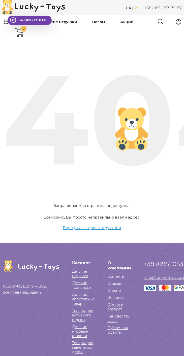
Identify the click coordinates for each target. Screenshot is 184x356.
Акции (126, 21)
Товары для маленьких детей (82, 347)
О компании (119, 265)
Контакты (116, 276)
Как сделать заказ (118, 318)
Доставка (115, 297)
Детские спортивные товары (83, 299)
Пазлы (98, 21)
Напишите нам (28, 20)
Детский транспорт (81, 285)
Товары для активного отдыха (82, 315)
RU (137, 8)
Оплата (114, 290)
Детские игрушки (59, 21)
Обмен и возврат (115, 306)
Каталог (81, 262)
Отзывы (114, 283)
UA (128, 8)
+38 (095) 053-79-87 (163, 8)
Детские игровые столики (80, 331)
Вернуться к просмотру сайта (92, 227)
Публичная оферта (117, 330)
